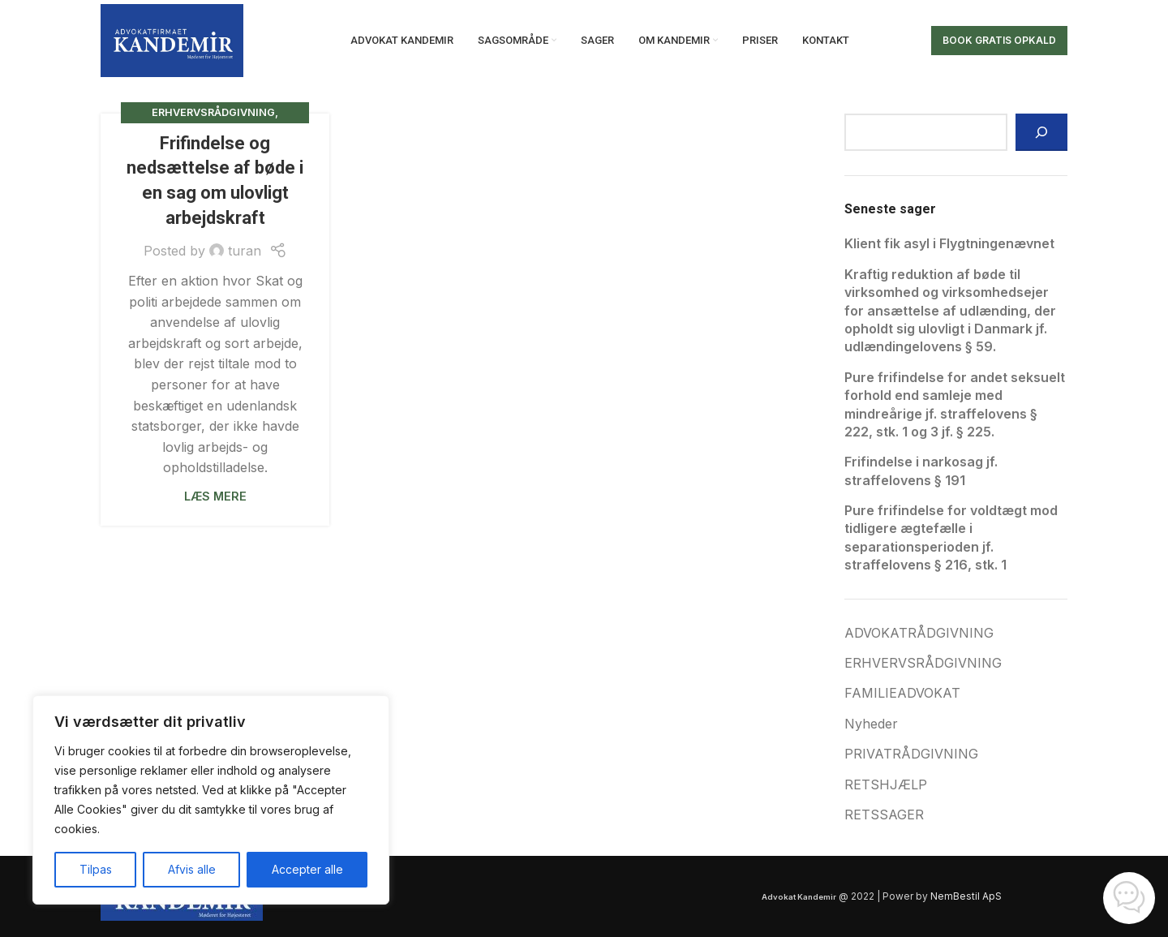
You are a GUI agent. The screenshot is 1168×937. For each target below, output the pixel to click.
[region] (210, 800)
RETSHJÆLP (885, 784)
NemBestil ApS (966, 896)
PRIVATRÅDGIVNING (911, 754)
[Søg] (1041, 132)
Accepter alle (307, 869)
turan (244, 251)
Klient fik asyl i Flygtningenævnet (949, 243)
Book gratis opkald (999, 40)
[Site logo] (172, 39)
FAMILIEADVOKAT (902, 693)
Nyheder (871, 724)
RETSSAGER (884, 814)
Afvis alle (192, 869)
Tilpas (95, 869)
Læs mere (215, 496)
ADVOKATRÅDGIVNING (919, 633)
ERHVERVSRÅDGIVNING (213, 112)
